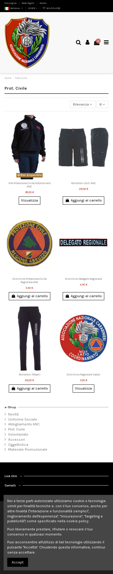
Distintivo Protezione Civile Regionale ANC (29, 280)
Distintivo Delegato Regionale (83, 278)
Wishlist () (51, 8)
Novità (13, 414)
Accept (18, 562)
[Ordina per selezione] (83, 104)
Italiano (14, 8)
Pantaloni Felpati (29, 374)
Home (42, 3)
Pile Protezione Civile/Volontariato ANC (29, 184)
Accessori (16, 439)
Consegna (11, 3)
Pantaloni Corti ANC (83, 183)
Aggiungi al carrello (83, 200)
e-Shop (10, 407)
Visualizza (29, 200)
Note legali (28, 3)
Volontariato (18, 434)
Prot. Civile (16, 429)
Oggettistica (18, 445)
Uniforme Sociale (22, 419)
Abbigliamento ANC (24, 424)
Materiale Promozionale (27, 449)
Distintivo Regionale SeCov (83, 374)
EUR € (32, 8)
